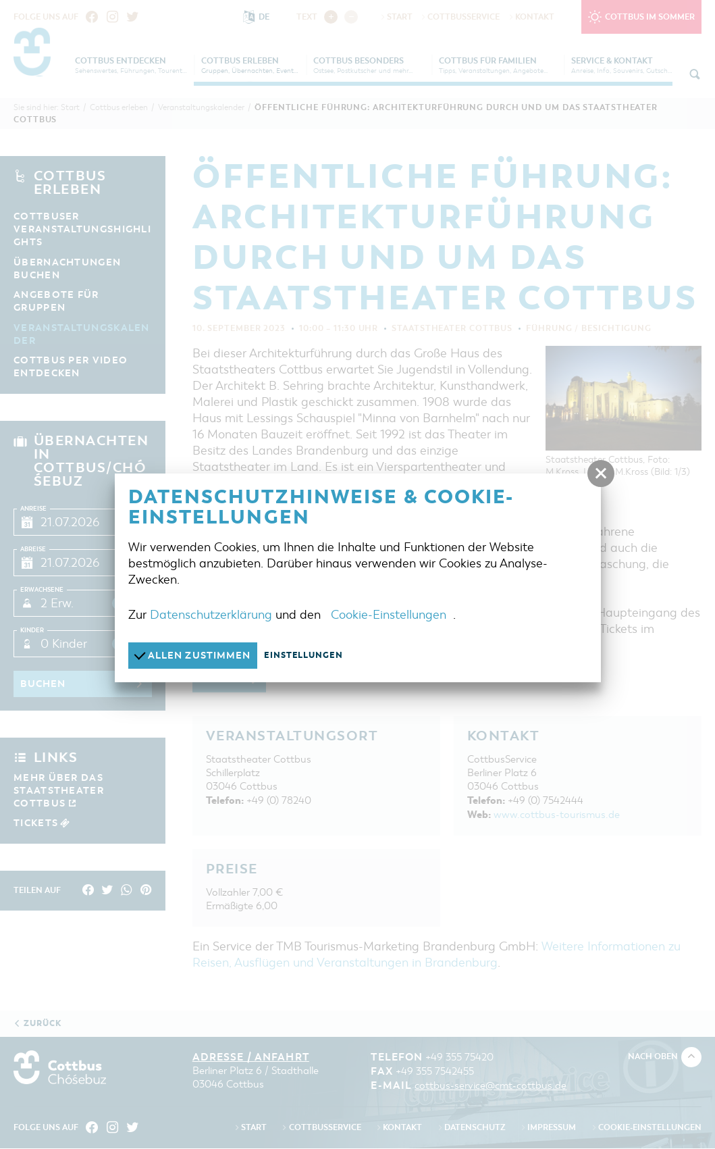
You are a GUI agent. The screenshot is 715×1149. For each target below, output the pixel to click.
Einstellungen (311, 655)
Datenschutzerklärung (211, 614)
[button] (600, 473)
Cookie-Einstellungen (388, 614)
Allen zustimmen (196, 655)
